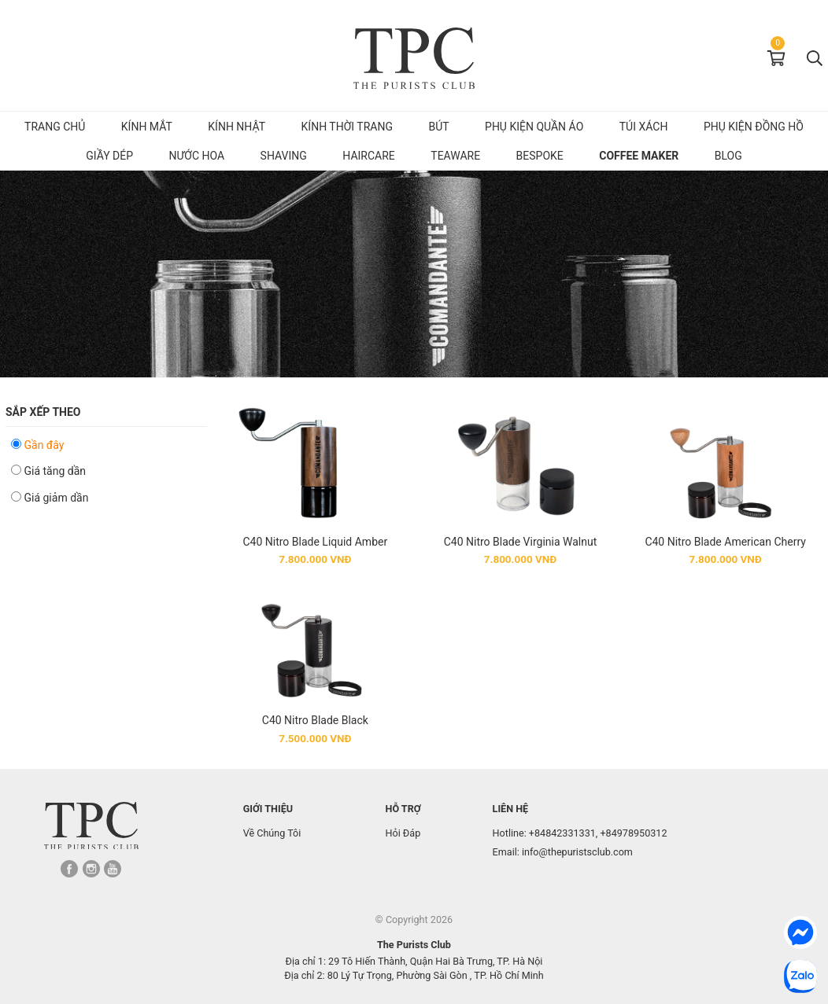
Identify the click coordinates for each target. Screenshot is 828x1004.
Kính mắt (146, 126)
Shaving (284, 155)
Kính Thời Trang (347, 126)
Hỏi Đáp (402, 833)
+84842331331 (562, 833)
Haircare (368, 155)
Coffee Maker (638, 155)
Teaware (455, 155)
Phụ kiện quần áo (534, 126)
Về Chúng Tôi (272, 833)
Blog (728, 155)
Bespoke (540, 155)
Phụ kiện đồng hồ (754, 126)
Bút (438, 126)
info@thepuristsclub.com (577, 852)
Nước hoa (197, 155)
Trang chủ (54, 126)
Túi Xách (643, 126)
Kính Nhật (236, 126)
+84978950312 (633, 833)
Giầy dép (109, 155)
